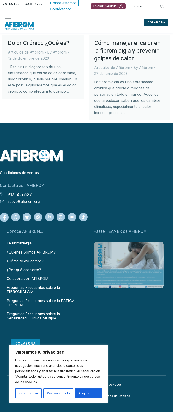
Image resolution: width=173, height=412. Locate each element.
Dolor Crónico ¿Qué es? (38, 43)
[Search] (162, 6)
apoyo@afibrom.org (23, 201)
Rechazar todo (58, 393)
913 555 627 (19, 194)
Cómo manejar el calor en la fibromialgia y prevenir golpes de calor (127, 51)
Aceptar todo (88, 393)
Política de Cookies (116, 396)
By (57, 52)
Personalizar (28, 393)
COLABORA (156, 22)
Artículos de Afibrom (26, 52)
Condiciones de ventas (19, 173)
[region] (58, 374)
